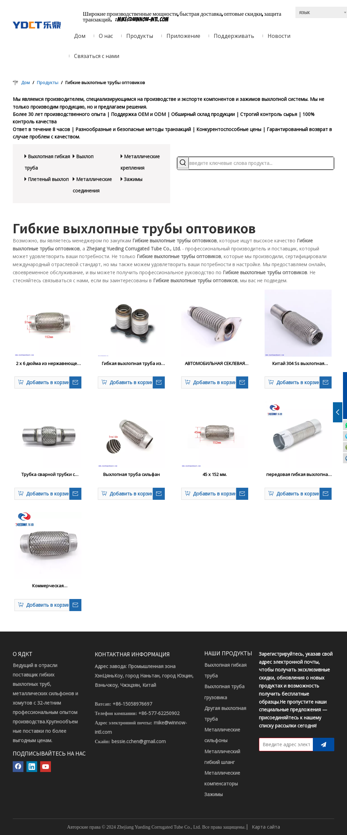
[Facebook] (18, 766)
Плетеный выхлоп (48, 179)
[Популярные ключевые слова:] (183, 162)
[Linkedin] (31, 766)
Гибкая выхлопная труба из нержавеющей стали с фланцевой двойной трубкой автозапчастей (131, 363)
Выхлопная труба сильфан (131, 474)
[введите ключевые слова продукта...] (261, 163)
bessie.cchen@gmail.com (139, 741)
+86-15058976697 (132, 704)
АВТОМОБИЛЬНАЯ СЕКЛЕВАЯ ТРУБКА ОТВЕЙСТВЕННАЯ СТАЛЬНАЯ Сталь (215, 363)
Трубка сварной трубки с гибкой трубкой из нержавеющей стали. (48, 474)
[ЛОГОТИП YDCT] (37, 24)
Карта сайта (266, 827)
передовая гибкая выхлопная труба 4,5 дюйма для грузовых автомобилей (298, 474)
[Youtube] (45, 766)
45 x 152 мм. (215, 474)
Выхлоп (84, 156)
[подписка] (323, 744)
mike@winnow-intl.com (142, 19)
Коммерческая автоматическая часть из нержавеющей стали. (48, 586)
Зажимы (133, 179)
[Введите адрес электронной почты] (284, 744)
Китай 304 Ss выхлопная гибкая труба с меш (298, 363)
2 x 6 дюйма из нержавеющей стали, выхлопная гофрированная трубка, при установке (48, 363)
